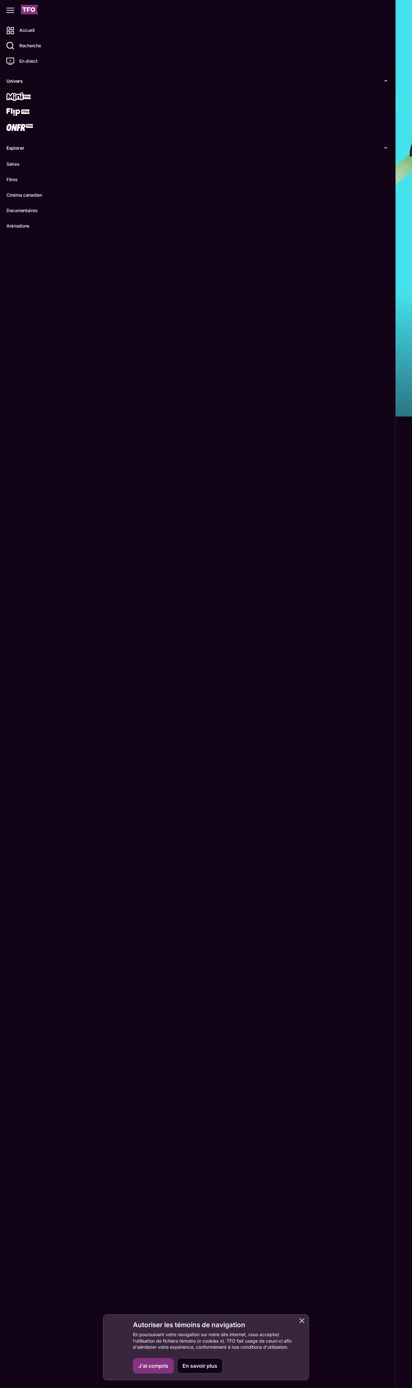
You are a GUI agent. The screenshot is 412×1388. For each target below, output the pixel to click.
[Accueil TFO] (29, 10)
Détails (88, 406)
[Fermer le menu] (10, 10)
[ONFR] (28, 128)
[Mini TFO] (28, 97)
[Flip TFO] (28, 112)
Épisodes (119, 406)
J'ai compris (153, 1366)
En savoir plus (200, 1366)
